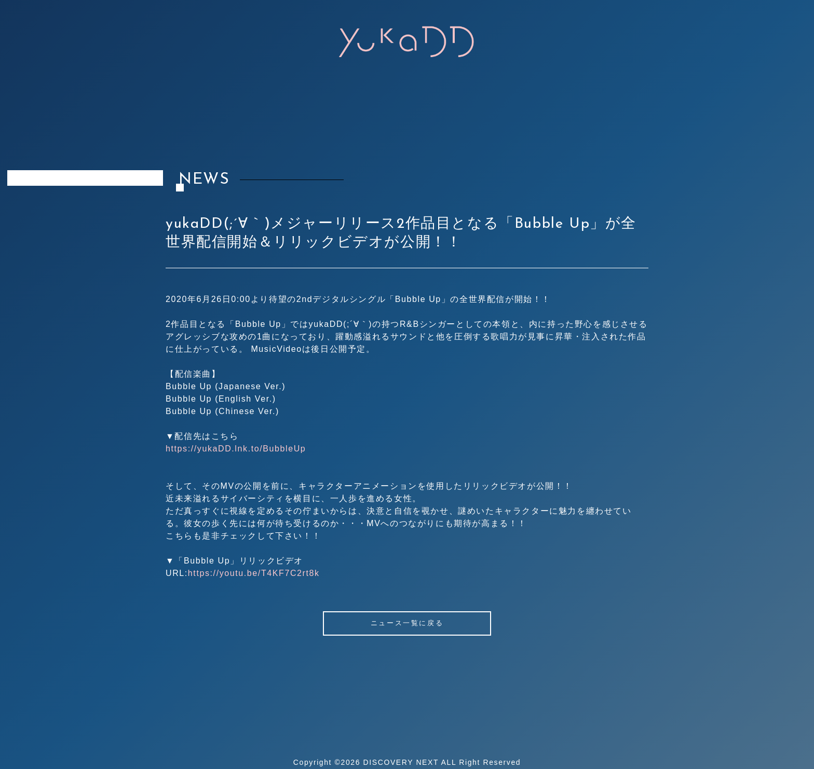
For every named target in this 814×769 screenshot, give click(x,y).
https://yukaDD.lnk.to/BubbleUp (236, 448)
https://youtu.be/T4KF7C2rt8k (254, 573)
